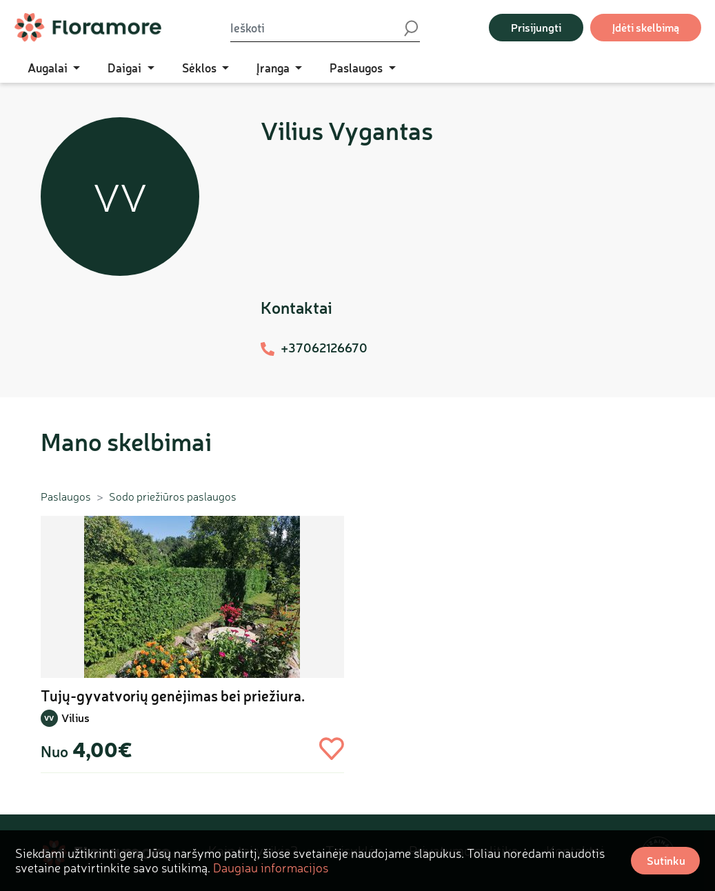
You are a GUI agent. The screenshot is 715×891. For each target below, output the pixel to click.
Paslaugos (66, 496)
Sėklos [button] (200, 67)
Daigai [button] (126, 67)
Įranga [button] (274, 67)
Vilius (75, 717)
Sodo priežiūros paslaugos (172, 496)
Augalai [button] (49, 67)
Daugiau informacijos (270, 867)
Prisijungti (536, 27)
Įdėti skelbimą (645, 27)
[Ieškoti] (316, 27)
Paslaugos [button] (357, 67)
